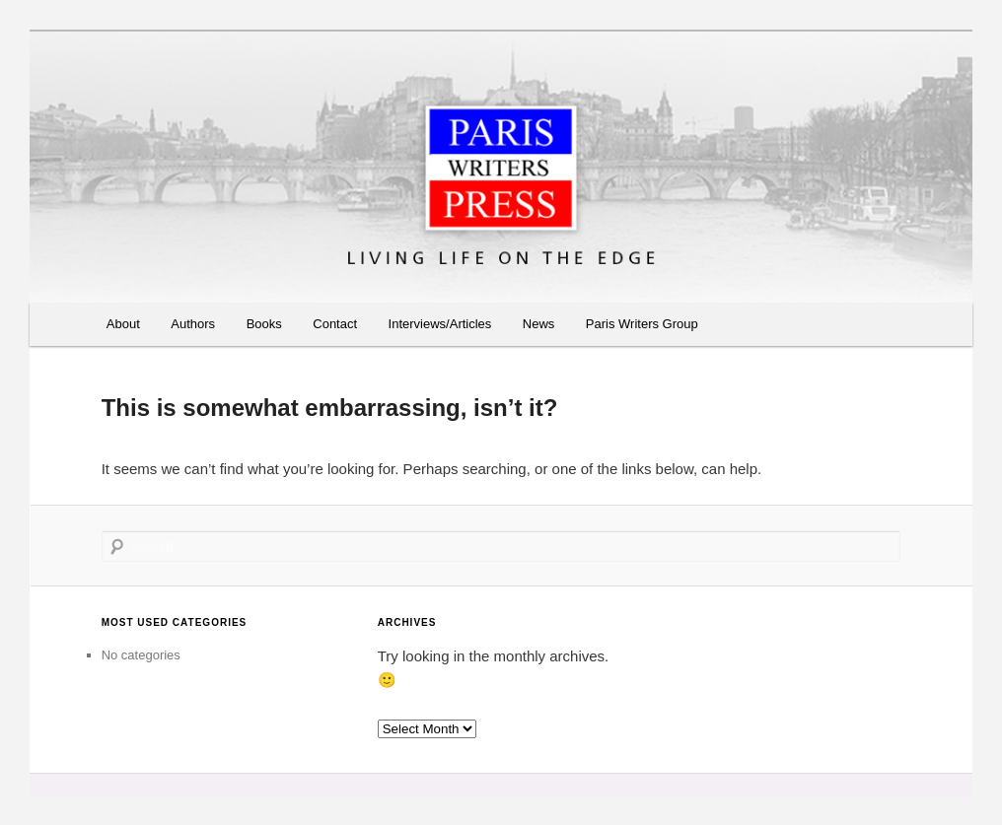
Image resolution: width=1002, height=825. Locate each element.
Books (264, 323)
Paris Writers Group (642, 323)
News (539, 323)
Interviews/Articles (440, 323)
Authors (193, 323)
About (123, 323)
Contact (335, 323)
